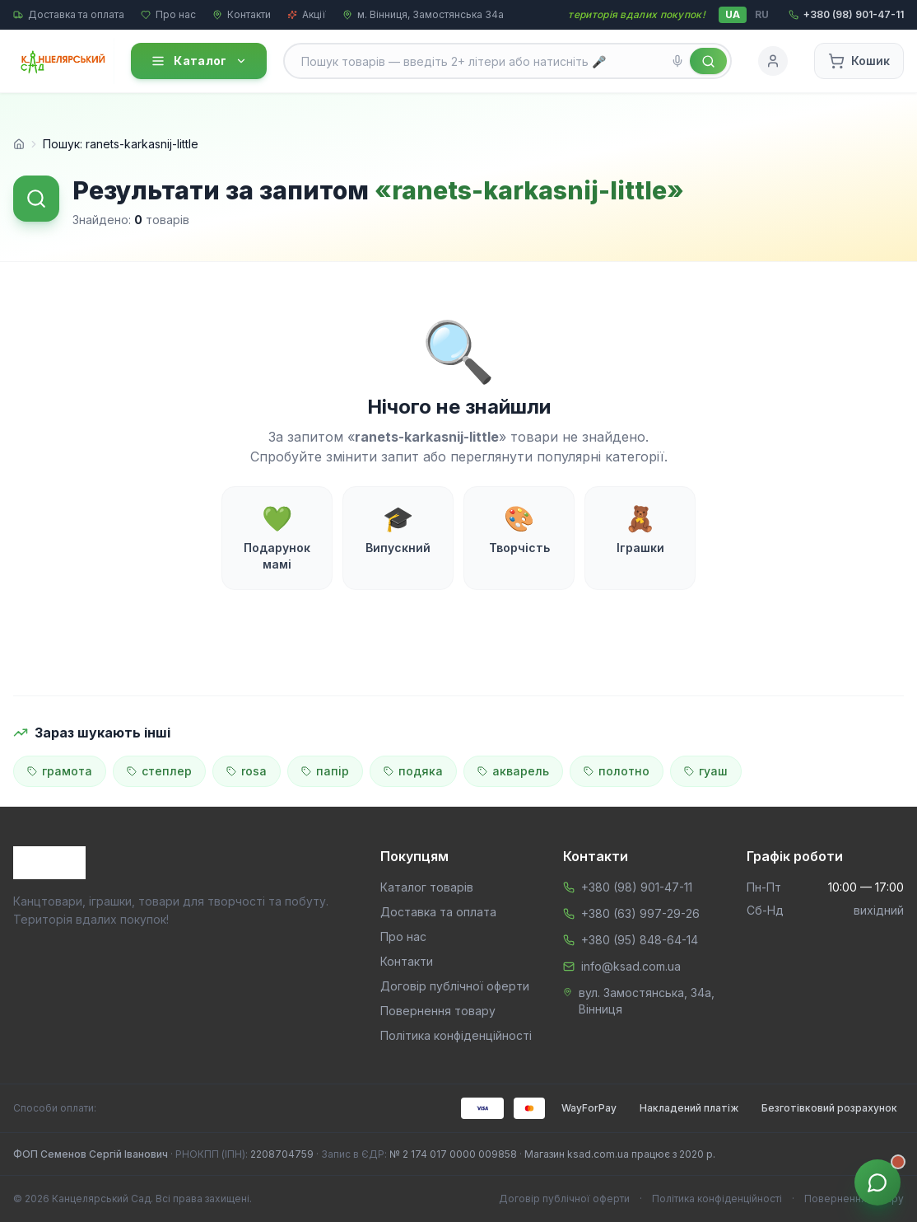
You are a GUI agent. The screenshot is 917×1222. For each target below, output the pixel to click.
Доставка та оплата (68, 14)
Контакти (241, 14)
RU (762, 14)
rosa (246, 771)
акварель (513, 771)
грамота (59, 771)
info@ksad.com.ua (631, 966)
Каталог (198, 61)
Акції (306, 14)
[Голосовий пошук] (677, 61)
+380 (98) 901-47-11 (636, 887)
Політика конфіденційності (456, 1035)
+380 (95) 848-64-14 (639, 940)
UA (732, 14)
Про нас (168, 14)
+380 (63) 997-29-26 (640, 913)
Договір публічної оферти (454, 986)
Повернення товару (438, 1011)
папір (325, 771)
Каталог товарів (426, 887)
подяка (413, 771)
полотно (616, 771)
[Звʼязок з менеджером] (877, 1182)
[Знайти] (708, 61)
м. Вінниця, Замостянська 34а (423, 14)
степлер (159, 771)
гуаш (706, 771)
